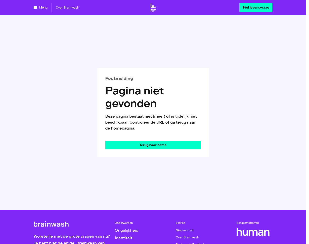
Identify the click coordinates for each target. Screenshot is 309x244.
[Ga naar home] (153, 8)
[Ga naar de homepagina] (153, 145)
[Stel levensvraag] (255, 7)
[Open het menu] (40, 7)
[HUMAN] (253, 232)
